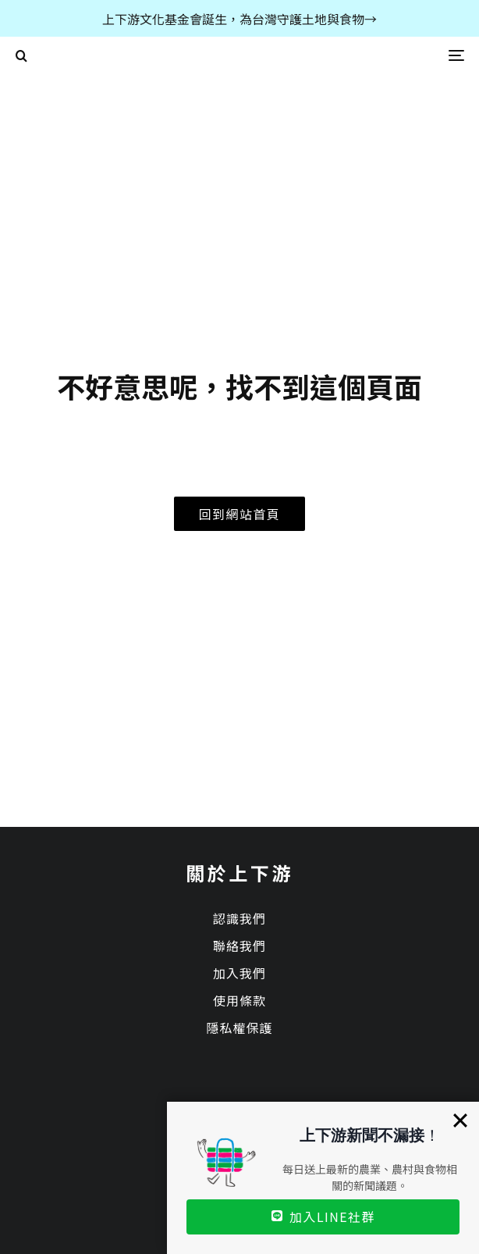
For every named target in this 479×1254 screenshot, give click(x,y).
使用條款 (239, 1000)
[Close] (460, 1120)
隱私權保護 (239, 1027)
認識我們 (239, 918)
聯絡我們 (239, 945)
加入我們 (239, 973)
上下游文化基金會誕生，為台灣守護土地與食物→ (239, 18)
